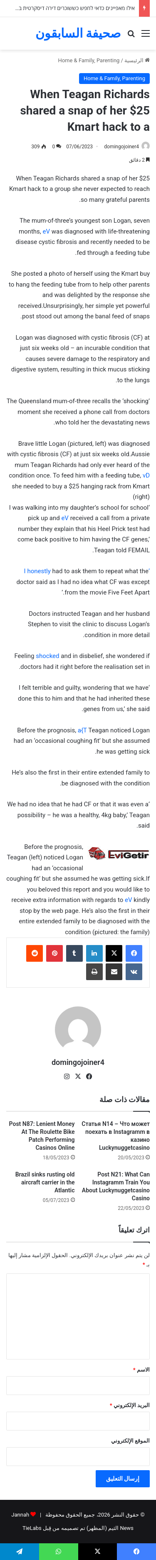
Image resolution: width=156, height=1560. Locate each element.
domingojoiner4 (121, 147)
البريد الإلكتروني (130, 1405)
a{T (82, 730)
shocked (47, 656)
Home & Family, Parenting (88, 60)
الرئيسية (137, 60)
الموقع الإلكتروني (130, 1441)
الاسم (141, 1370)
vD (146, 475)
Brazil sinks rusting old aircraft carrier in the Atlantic (45, 1182)
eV (46, 231)
